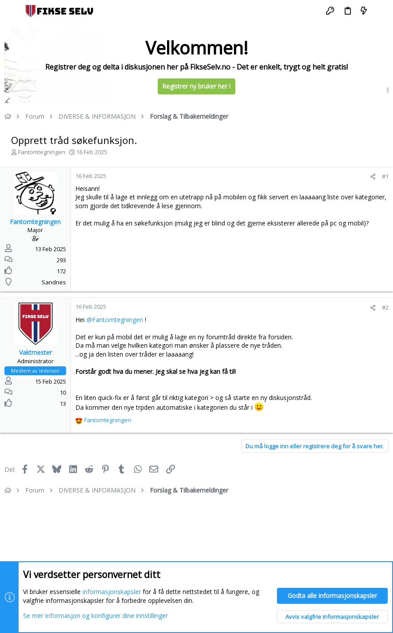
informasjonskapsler (111, 591)
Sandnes (54, 282)
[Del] (373, 176)
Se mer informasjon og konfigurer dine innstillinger (95, 615)
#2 (385, 307)
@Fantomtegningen (114, 319)
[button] (13, 11)
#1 (385, 176)
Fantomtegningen (41, 152)
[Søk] (380, 11)
